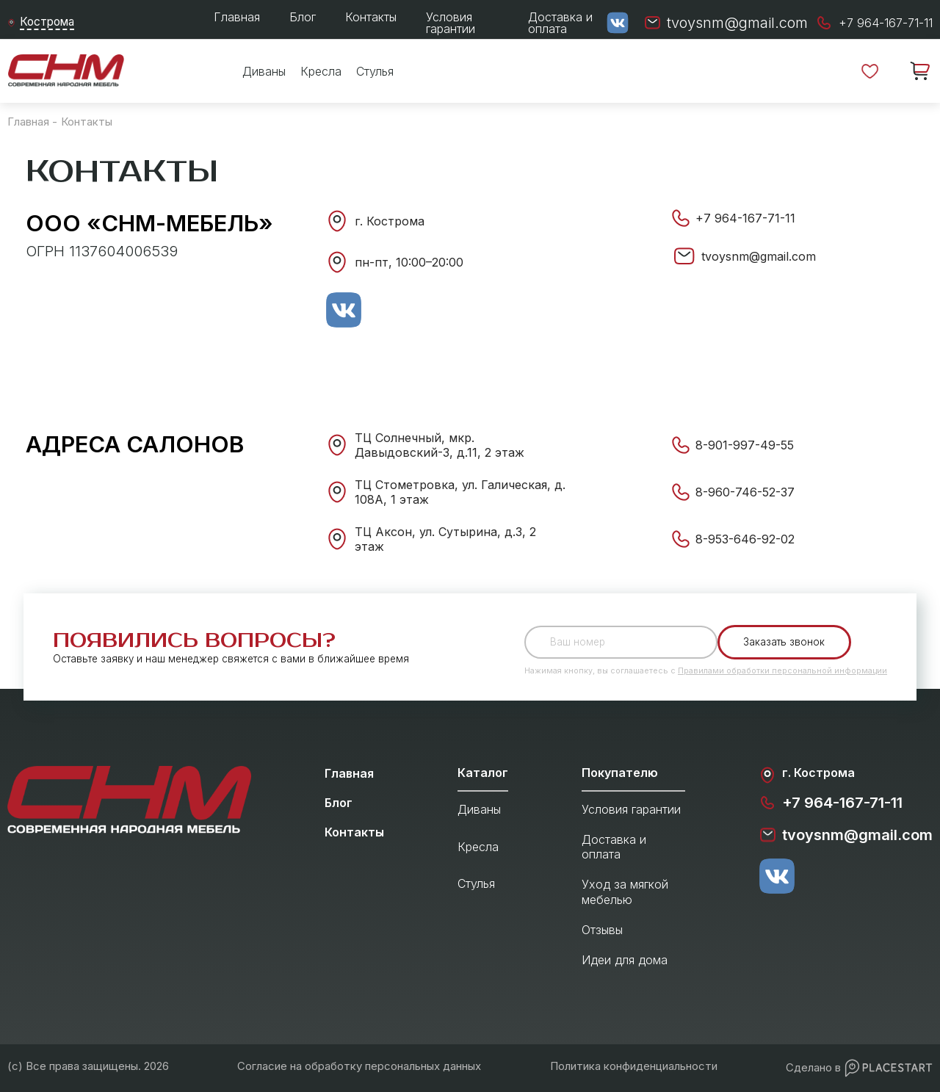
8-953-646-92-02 (745, 539)
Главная (237, 17)
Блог (302, 17)
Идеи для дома (625, 959)
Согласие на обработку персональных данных (359, 1066)
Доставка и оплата (560, 23)
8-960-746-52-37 (745, 492)
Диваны (264, 71)
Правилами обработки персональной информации (782, 671)
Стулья (375, 71)
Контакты (371, 17)
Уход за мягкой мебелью (625, 892)
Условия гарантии (450, 23)
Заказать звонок (784, 642)
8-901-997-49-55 (744, 445)
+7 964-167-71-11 (745, 218)
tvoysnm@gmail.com (758, 256)
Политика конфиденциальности (633, 1066)
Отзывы (602, 929)
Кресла (320, 71)
